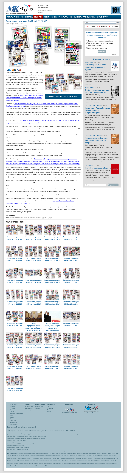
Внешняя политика (95, 46)
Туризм (46, 17)
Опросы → (114, 54)
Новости (19, 17)
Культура (64, 17)
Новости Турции (41, 218)
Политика (29, 17)
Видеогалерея (14, 424)
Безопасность (76, 17)
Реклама (49, 410)
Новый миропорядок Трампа (98, 168)
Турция (49, 218)
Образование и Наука (16, 413)
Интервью (13, 419)
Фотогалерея (13, 422)
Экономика (55, 17)
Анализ (12, 417)
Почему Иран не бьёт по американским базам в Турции (95, 67)
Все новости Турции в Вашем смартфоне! (21, 427)
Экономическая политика (97, 48)
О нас (49, 406)
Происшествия (89, 17)
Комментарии (102, 17)
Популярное (13, 410)
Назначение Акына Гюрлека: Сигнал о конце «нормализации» (97, 110)
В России (12, 408)
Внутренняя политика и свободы (100, 41)
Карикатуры (28, 410)
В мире (12, 411)
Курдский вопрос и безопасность (100, 43)
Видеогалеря (29, 408)
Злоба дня (13, 420)
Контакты (50, 408)
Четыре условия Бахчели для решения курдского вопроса (96, 140)
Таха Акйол (89, 87)
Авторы (37, 408)
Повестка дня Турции (93, 105)
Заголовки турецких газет (18, 218)
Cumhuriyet (89, 165)
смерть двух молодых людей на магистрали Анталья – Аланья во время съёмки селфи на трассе (24, 97)
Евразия (12, 406)
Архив (49, 411)
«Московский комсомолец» (54, 431)
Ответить (101, 51)
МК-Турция (11, 17)
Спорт (11, 415)
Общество (38, 17)
